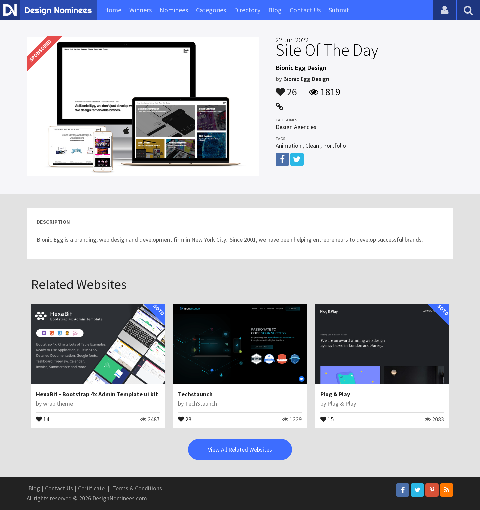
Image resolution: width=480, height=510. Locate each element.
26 (286, 88)
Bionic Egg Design (306, 79)
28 (184, 418)
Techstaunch (195, 394)
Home (112, 10)
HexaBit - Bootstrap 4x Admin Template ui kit (97, 394)
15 (327, 418)
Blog (275, 10)
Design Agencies (296, 127)
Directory (247, 10)
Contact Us (305, 10)
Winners (140, 10)
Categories (211, 10)
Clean (312, 145)
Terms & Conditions (137, 488)
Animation (288, 145)
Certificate (91, 488)
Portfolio (334, 145)
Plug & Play (335, 394)
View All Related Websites (240, 449)
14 (42, 418)
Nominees (174, 10)
